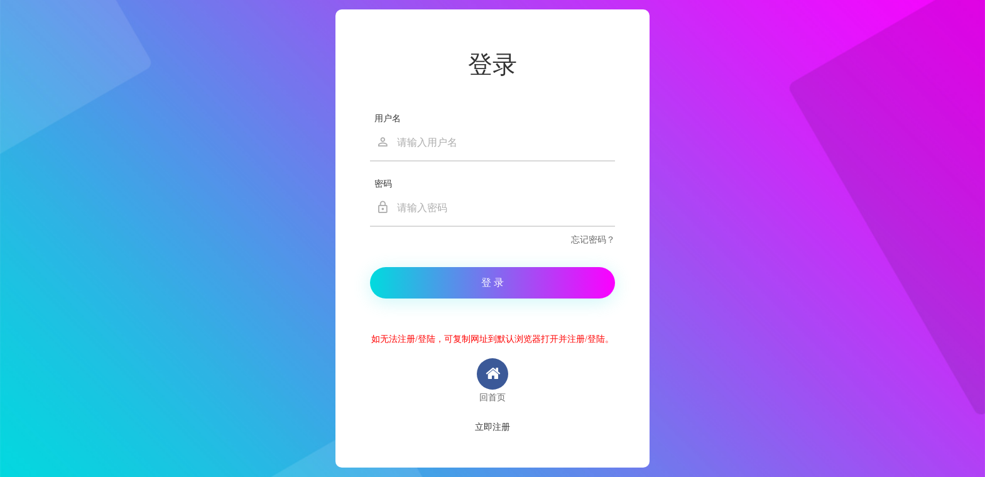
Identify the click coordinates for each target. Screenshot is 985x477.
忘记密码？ (593, 239)
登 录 (492, 282)
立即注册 (492, 427)
